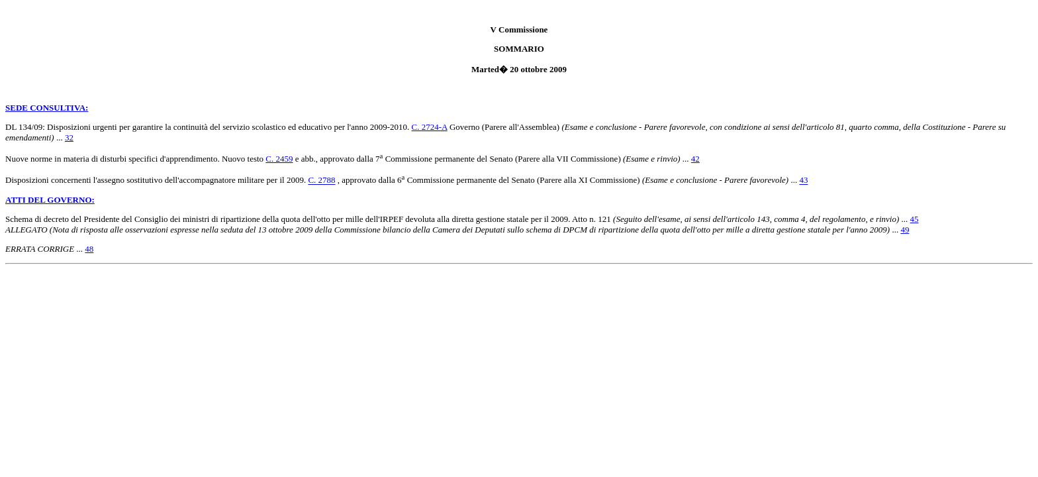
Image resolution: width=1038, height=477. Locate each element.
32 (69, 137)
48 (89, 249)
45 (914, 219)
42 (695, 159)
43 (803, 181)
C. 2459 (279, 159)
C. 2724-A (430, 127)
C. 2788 (321, 181)
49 (904, 230)
